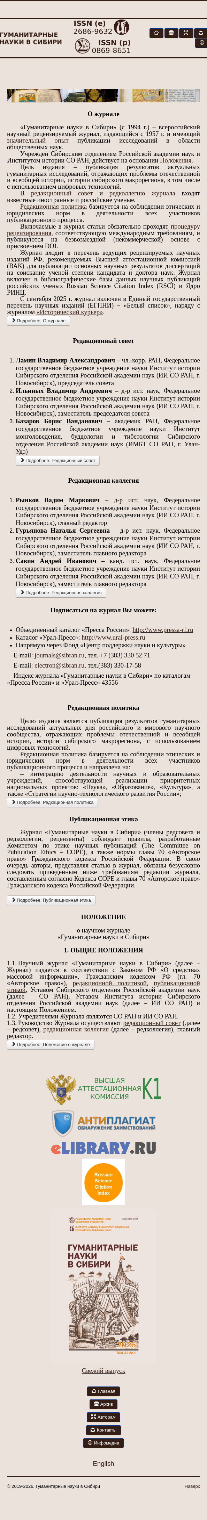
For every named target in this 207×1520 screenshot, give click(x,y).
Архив (103, 1404)
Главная (103, 1391)
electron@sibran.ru (59, 665)
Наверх (192, 1486)
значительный (26, 140)
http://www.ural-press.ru (113, 637)
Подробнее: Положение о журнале (51, 1044)
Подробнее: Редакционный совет (57, 460)
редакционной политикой (110, 983)
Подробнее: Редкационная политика (52, 802)
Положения (175, 160)
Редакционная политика (53, 206)
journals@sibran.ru (59, 655)
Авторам (103, 1417)
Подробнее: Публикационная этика (51, 900)
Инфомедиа (103, 1443)
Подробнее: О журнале (39, 320)
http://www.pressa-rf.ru (162, 629)
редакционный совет (62, 193)
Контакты (103, 1430)
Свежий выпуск (103, 1370)
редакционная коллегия (76, 1029)
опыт (62, 140)
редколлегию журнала (142, 193)
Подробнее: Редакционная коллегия (61, 592)
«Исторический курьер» (70, 312)
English (103, 1463)
